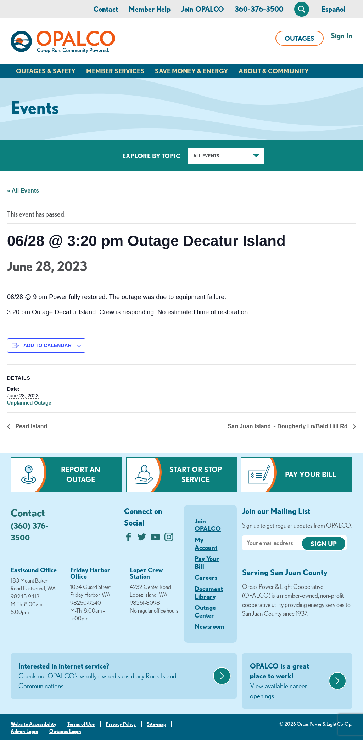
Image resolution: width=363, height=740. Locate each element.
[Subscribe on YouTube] (155, 539)
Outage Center (205, 611)
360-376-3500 (259, 9)
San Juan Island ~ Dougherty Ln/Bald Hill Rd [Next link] (288, 426)
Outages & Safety (46, 70)
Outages (299, 38)
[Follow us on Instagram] (168, 539)
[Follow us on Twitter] (142, 539)
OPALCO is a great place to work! (288, 681)
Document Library (209, 592)
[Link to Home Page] (63, 43)
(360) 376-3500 (29, 531)
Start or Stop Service (195, 474)
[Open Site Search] (301, 9)
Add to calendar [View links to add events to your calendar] (47, 345)
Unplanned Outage (29, 403)
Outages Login (65, 731)
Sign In (341, 35)
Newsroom (209, 626)
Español (333, 9)
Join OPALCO (202, 9)
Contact (106, 9)
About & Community (274, 70)
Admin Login (24, 731)
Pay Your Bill (310, 474)
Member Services (115, 70)
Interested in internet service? (114, 676)
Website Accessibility (33, 724)
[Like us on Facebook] (128, 539)
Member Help (150, 9)
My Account (206, 543)
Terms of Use (81, 724)
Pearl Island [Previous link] (30, 426)
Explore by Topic (151, 155)
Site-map (156, 724)
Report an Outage (80, 474)
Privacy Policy (121, 724)
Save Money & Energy (191, 70)
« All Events (23, 191)
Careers (206, 577)
